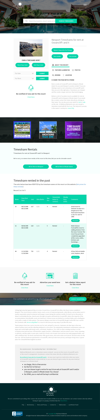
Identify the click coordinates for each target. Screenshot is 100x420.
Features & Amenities (61, 70)
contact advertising (78, 299)
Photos (75, 70)
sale (84, 102)
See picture (75, 220)
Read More (64, 401)
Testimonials (62, 405)
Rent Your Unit (22, 65)
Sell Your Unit (38, 65)
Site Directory (30, 405)
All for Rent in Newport (36, 167)
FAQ (23, 405)
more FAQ (71, 108)
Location (67, 75)
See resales (57, 56)
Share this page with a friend (63, 80)
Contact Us (53, 405)
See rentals (72, 56)
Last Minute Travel (73, 405)
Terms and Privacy (42, 405)
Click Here (31, 97)
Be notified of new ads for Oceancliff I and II (33, 357)
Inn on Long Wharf (32, 322)
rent (79, 102)
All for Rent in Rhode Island (64, 167)
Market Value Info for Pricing (63, 50)
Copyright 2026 (52, 414)
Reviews (56, 75)
